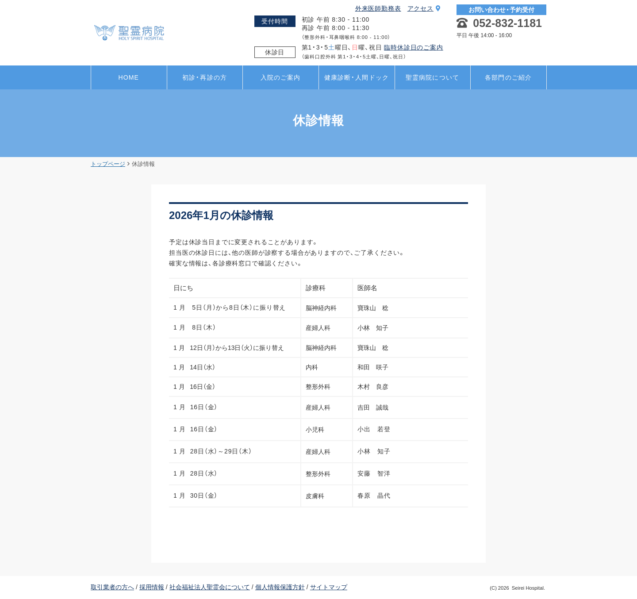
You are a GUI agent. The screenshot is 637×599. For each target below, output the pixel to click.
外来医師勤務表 (378, 8)
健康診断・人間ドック (356, 77)
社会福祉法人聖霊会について (209, 587)
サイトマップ (328, 587)
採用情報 (151, 587)
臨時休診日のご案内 (413, 47)
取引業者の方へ (112, 587)
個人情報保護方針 (280, 587)
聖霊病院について (432, 77)
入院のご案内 (281, 77)
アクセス (424, 8)
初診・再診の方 (204, 77)
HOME (129, 77)
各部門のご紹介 (508, 77)
